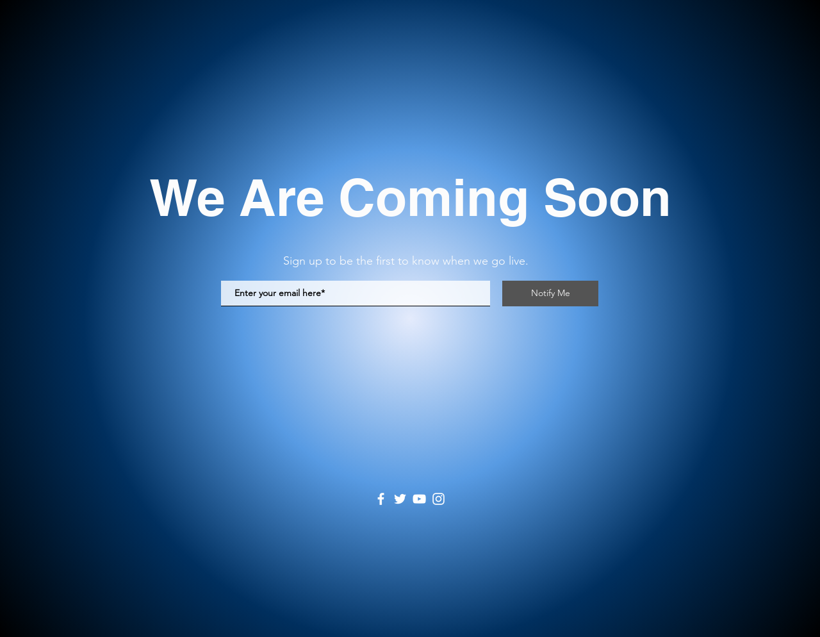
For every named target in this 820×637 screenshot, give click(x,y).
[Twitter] (400, 499)
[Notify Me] (550, 293)
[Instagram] (438, 499)
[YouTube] (419, 499)
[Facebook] (381, 499)
